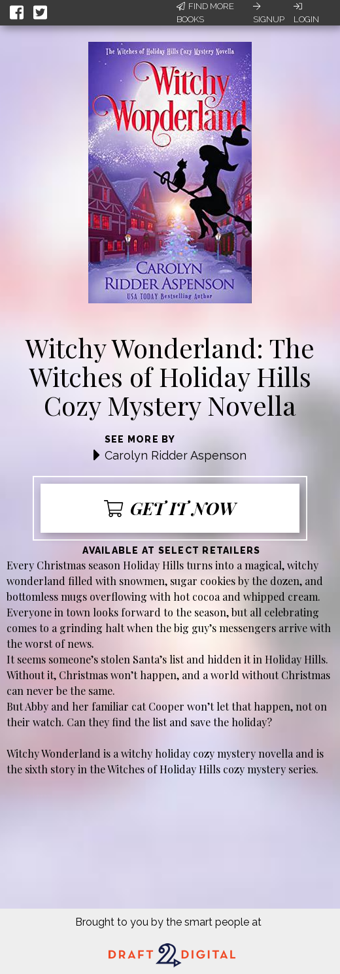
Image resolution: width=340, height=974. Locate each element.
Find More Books (205, 12)
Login (306, 13)
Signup (268, 13)
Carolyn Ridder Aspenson (175, 455)
